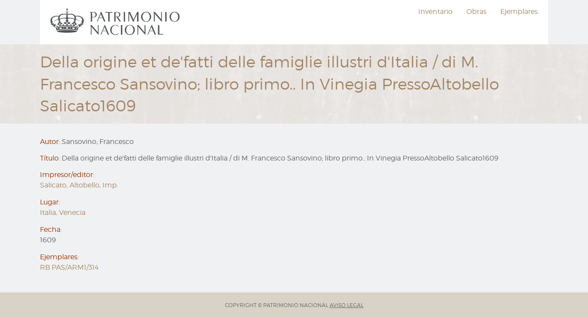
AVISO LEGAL (346, 305)
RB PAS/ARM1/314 (69, 267)
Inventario (435, 11)
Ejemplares (519, 11)
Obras (476, 11)
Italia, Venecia (63, 212)
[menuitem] (116, 22)
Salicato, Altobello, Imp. (79, 185)
